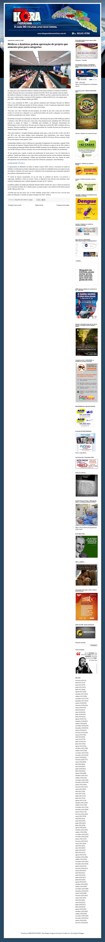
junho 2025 (78, 904)
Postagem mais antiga (63, 205)
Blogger (81, 933)
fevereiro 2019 (79, 732)
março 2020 (78, 762)
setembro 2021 (79, 802)
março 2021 (78, 789)
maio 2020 (78, 766)
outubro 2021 (79, 805)
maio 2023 (78, 848)
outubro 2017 (79, 696)
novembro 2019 (80, 753)
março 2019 (78, 735)
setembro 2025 (79, 911)
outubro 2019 (79, 750)
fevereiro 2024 (79, 868)
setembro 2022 (79, 830)
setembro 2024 (79, 884)
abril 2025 (78, 900)
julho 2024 (78, 879)
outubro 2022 (79, 832)
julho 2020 (78, 771)
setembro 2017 (79, 694)
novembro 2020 (80, 780)
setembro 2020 (79, 775)
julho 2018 (78, 716)
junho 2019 (78, 741)
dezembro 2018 (80, 728)
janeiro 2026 (79, 920)
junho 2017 (78, 687)
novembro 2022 (80, 834)
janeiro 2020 (79, 757)
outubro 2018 (79, 723)
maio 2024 (78, 875)
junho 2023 (78, 850)
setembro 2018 (79, 721)
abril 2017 (78, 682)
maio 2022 (78, 821)
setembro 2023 (79, 857)
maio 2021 (78, 793)
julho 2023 (78, 852)
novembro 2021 (80, 807)
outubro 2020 (79, 778)
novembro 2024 (80, 888)
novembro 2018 (80, 725)
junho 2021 (78, 796)
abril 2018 (78, 710)
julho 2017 (78, 689)
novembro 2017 (80, 698)
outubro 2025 (79, 913)
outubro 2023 (79, 859)
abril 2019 (78, 737)
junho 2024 (78, 877)
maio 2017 (78, 685)
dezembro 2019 (80, 755)
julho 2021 (78, 798)
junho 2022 (78, 823)
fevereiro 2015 (79, 680)
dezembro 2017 (80, 701)
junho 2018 (78, 714)
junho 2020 (78, 769)
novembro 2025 (80, 916)
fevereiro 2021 (79, 787)
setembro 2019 (79, 748)
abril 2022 (78, 818)
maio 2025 (78, 902)
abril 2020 (78, 764)
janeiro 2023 (79, 839)
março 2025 (78, 898)
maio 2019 (78, 739)
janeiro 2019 (79, 730)
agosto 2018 (79, 719)
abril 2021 (78, 791)
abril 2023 (78, 845)
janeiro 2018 (79, 703)
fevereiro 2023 (79, 841)
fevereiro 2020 (79, 759)
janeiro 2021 (79, 784)
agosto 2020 (79, 773)
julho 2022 (78, 825)
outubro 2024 (79, 886)
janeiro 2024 (79, 866)
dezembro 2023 (80, 864)
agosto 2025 (79, 909)
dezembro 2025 (80, 918)
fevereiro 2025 (79, 895)
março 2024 (78, 870)
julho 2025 (78, 907)
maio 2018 (78, 712)
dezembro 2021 (80, 809)
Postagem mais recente (14, 205)
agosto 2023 (79, 855)
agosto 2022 (79, 827)
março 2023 (78, 843)
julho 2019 (78, 744)
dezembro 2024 (80, 891)
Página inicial (39, 205)
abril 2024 (78, 873)
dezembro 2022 (80, 836)
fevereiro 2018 (79, 705)
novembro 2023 (80, 861)
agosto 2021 (79, 800)
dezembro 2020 (80, 782)
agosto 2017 (79, 691)
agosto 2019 (79, 746)
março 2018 (78, 707)
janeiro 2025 (79, 893)
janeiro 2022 (79, 812)
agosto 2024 (79, 882)
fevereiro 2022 (79, 814)
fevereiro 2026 (79, 922)
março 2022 (78, 816)
